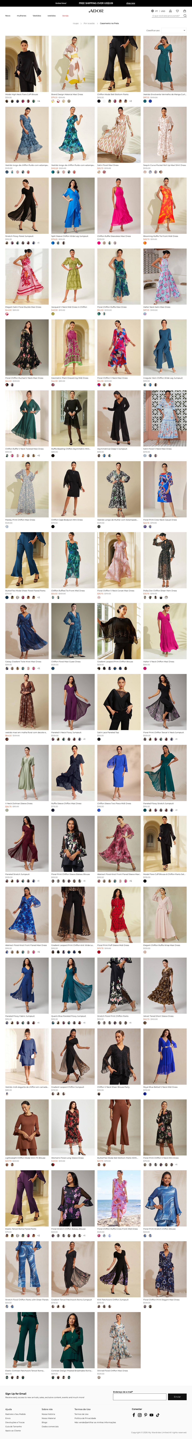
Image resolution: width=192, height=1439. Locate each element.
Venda (65, 15)
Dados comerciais (50, 1426)
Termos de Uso (83, 1409)
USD (163, 11)
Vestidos (37, 15)
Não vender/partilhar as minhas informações (95, 1422)
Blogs (44, 1422)
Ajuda (8, 1409)
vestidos (52, 15)
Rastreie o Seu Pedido (15, 1414)
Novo (7, 15)
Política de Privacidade (85, 1418)
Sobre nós (47, 1409)
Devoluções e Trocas (15, 1422)
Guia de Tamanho (13, 1426)
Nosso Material (49, 1418)
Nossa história (48, 1414)
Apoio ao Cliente (13, 1431)
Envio (8, 1418)
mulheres (21, 15)
